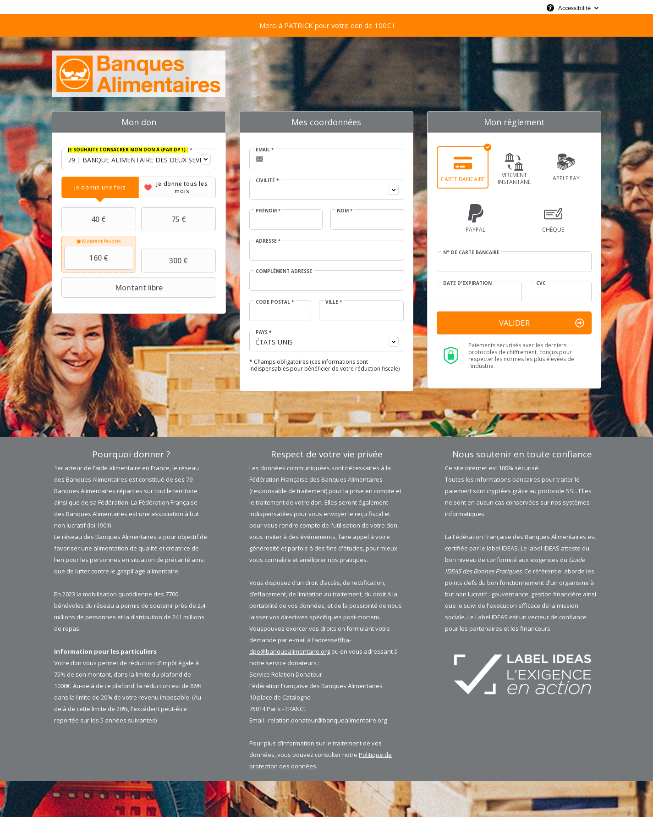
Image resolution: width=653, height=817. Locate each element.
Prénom (268, 210)
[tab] (100, 187)
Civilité (267, 180)
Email (265, 149)
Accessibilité (574, 8)
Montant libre (113, 288)
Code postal (275, 302)
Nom (344, 210)
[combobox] (138, 159)
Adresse (268, 241)
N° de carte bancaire (471, 252)
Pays (263, 332)
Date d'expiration (467, 283)
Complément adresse (284, 271)
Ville (333, 302)
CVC (541, 283)
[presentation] (100, 187)
